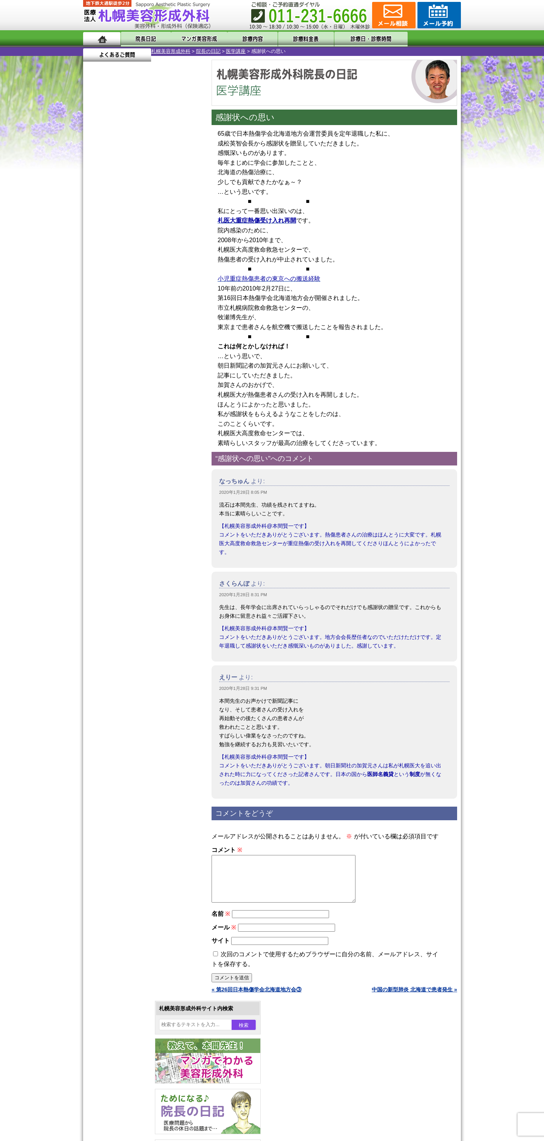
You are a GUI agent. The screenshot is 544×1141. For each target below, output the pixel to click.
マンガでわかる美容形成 (192, 38)
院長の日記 (140, 51)
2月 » (117, 297)
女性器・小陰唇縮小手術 (137, 692)
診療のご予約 (438, 15)
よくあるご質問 (427, 38)
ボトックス (121, 883)
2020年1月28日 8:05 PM (243, 492)
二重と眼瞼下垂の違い (124, 719)
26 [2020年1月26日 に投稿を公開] (96, 282)
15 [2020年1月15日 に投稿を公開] (139, 260)
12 (150, 354)
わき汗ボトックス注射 (135, 747)
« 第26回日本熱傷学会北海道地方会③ (256, 999)
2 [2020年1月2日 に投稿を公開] (153, 237)
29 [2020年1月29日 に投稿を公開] (139, 282)
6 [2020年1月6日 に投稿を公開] (110, 248)
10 (135, 354)
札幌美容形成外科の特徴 (127, 938)
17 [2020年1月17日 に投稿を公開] (168, 260)
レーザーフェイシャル (135, 787)
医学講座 (168, 51)
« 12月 (96, 297)
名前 (221, 923)
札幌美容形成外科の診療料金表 (135, 979)
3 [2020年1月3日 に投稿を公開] (168, 237)
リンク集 (108, 1019)
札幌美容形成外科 (102, 51)
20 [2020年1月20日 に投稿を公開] (111, 271)
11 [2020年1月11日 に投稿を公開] (183, 248)
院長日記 (143, 38)
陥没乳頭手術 (124, 679)
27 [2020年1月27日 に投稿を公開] (111, 282)
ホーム (102, 38)
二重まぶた (121, 706)
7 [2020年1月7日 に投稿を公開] (125, 248)
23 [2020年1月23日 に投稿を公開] (154, 271)
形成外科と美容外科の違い (129, 951)
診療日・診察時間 (355, 38)
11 (142, 354)
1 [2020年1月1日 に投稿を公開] (139, 237)
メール (224, 936)
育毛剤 (116, 815)
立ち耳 (116, 760)
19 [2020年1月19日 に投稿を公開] (96, 271)
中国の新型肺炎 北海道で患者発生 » (414, 999)
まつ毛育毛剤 (124, 828)
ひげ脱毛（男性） (129, 801)
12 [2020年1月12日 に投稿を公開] (96, 260)
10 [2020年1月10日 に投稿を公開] (168, 248)
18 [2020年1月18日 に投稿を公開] (183, 260)
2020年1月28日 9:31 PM (243, 688)
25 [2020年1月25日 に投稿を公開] (183, 271)
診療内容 (241, 38)
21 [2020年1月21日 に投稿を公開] (125, 271)
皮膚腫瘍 (119, 855)
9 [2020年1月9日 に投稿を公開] (153, 248)
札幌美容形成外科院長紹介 (129, 1006)
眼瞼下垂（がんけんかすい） (143, 665)
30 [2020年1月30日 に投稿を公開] (154, 282)
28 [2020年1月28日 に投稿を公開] (125, 282)
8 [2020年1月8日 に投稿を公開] (139, 248)
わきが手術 (135, 733)
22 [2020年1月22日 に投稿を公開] (139, 271)
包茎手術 (119, 842)
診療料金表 (290, 38)
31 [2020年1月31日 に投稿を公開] (168, 282)
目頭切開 (119, 869)
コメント (227, 850)
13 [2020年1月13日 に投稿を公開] (111, 260)
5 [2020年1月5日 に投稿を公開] (95, 248)
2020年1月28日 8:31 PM (243, 594)
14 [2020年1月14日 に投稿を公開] (125, 260)
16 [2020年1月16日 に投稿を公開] (154, 260)
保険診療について (119, 992)
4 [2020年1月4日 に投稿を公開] (182, 237)
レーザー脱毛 (124, 774)
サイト (221, 949)
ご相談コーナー (393, 15)
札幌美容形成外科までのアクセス (137, 965)
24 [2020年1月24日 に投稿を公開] (168, 271)
